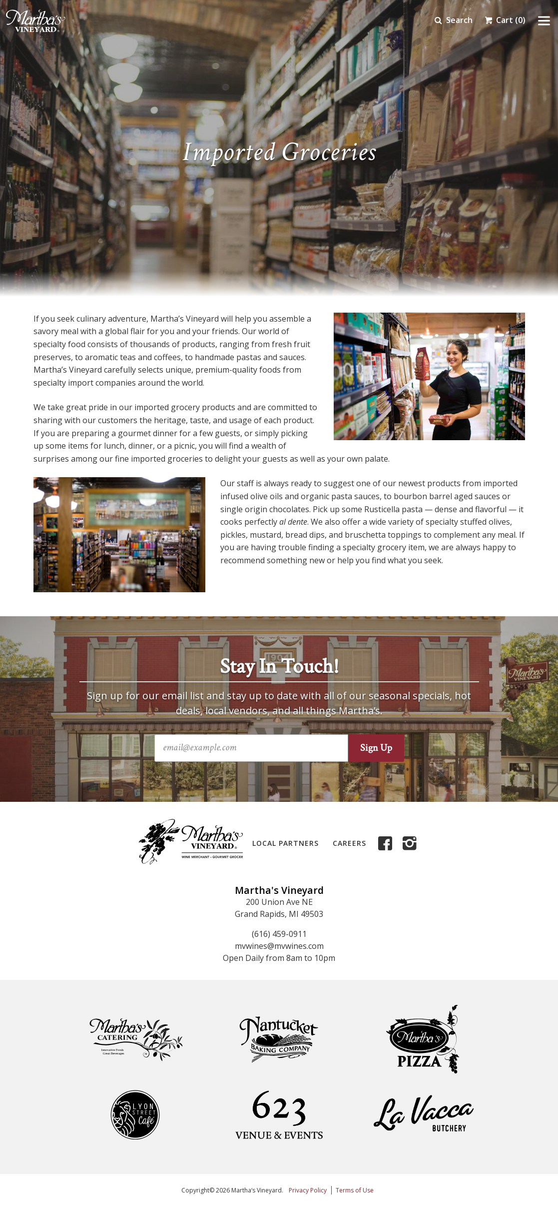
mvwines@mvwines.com (279, 945)
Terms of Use (355, 1190)
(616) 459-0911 (279, 933)
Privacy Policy (308, 1190)
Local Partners (285, 843)
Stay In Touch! (279, 666)
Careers (349, 843)
